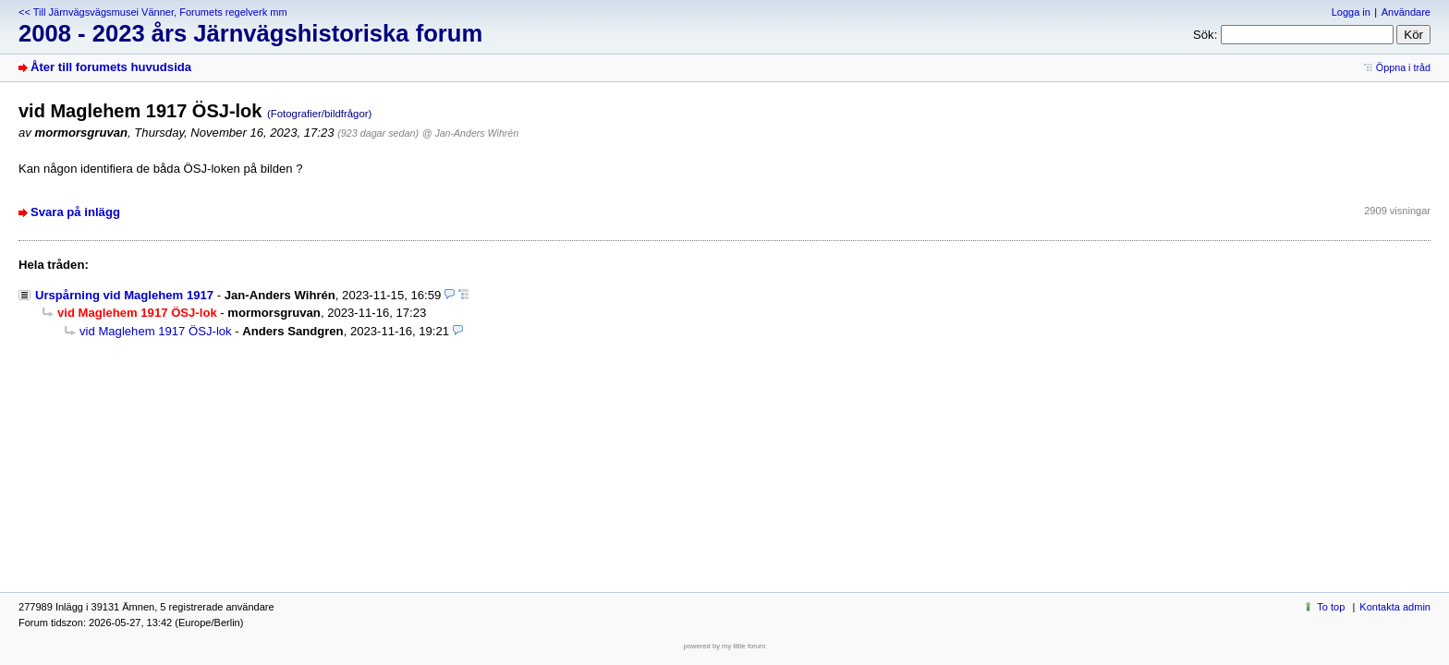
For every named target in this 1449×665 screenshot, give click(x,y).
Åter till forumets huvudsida (110, 67)
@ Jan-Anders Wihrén (470, 133)
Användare (1406, 12)
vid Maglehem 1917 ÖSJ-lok (155, 331)
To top (1331, 606)
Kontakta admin (1395, 606)
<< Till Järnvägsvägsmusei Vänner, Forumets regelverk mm (152, 12)
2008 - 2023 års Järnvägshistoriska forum (250, 33)
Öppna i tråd (1403, 67)
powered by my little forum (725, 646)
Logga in (1351, 12)
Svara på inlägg (75, 212)
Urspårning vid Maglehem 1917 (124, 295)
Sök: (1205, 35)
